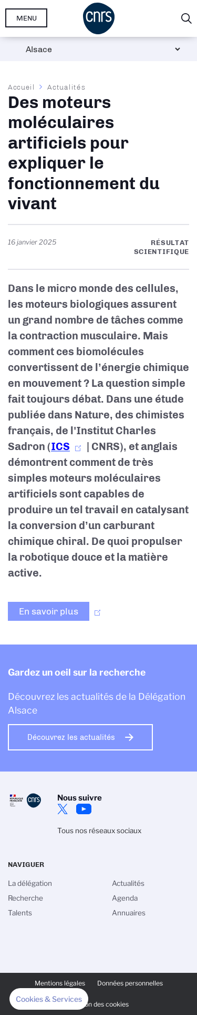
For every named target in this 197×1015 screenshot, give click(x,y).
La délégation (30, 883)
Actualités (66, 87)
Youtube (83, 809)
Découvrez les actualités (71, 737)
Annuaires (129, 913)
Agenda (125, 898)
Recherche (25, 898)
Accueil (21, 87)
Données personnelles (130, 983)
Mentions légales (60, 983)
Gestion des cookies (99, 1004)
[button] (48, 999)
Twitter (62, 809)
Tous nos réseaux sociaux (99, 830)
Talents (20, 913)
